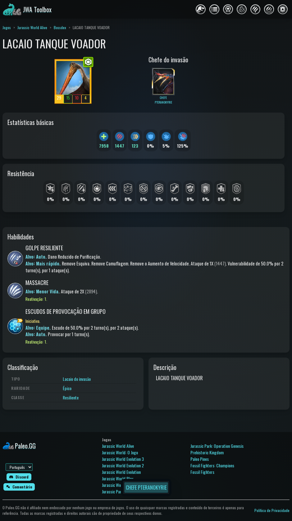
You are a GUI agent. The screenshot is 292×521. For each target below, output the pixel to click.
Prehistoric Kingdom (207, 452)
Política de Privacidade (272, 510)
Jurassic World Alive (32, 27)
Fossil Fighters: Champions (212, 465)
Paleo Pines (199, 459)
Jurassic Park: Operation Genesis (217, 446)
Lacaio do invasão (77, 379)
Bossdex (60, 27)
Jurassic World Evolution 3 (123, 459)
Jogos (6, 27)
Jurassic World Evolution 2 (123, 465)
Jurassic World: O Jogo (120, 452)
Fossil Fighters (202, 472)
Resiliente (71, 397)
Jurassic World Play (117, 478)
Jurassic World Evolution (121, 472)
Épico (67, 388)
